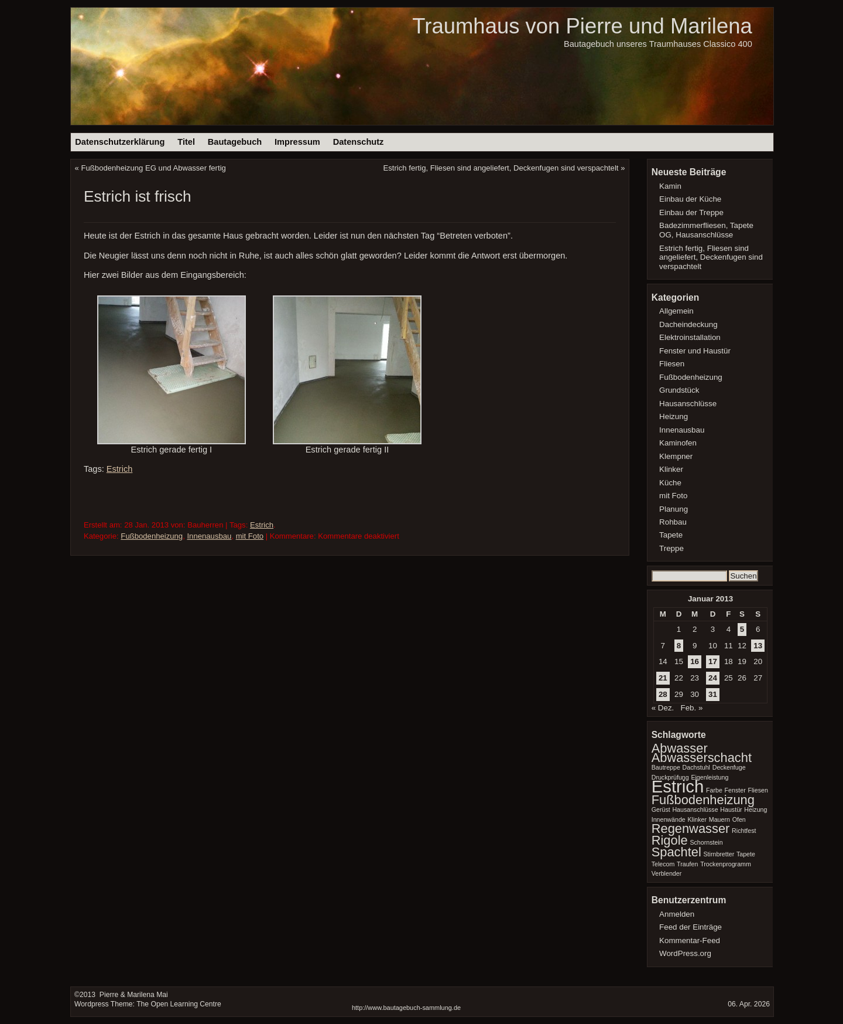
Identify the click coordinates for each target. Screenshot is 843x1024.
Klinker (671, 469)
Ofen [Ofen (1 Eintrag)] (739, 819)
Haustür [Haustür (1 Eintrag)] (731, 809)
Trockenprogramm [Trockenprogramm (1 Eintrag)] (725, 863)
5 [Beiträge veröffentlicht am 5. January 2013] (742, 629)
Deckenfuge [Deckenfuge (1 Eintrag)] (729, 767)
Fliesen (671, 363)
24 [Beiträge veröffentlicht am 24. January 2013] (712, 677)
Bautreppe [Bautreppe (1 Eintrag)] (666, 767)
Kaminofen (678, 442)
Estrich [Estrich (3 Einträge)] (678, 786)
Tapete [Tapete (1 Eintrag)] (745, 854)
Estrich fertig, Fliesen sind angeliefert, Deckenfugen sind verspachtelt (501, 168)
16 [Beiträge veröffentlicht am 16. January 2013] (694, 661)
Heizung (673, 416)
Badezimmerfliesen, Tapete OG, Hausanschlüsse (706, 230)
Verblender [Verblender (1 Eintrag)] (667, 873)
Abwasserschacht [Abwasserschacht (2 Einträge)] (702, 757)
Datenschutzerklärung (120, 142)
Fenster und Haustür (695, 350)
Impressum (297, 142)
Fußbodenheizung (152, 536)
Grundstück (679, 390)
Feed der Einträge (690, 927)
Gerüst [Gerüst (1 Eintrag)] (661, 809)
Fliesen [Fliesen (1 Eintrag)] (757, 790)
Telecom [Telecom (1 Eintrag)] (663, 863)
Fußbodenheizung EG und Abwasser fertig (153, 168)
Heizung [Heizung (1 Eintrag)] (755, 809)
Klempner (676, 456)
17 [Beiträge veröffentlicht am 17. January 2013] (712, 661)
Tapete (671, 534)
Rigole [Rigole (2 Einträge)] (670, 840)
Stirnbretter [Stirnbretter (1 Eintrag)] (718, 854)
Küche (670, 482)
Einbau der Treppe (691, 212)
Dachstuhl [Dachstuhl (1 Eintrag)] (696, 767)
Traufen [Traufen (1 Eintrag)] (687, 863)
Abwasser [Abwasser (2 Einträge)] (680, 748)
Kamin (670, 186)
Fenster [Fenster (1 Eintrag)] (735, 790)
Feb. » (691, 707)
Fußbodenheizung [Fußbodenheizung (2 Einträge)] (703, 799)
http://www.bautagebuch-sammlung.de (406, 1007)
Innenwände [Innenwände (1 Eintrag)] (669, 819)
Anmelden (676, 914)
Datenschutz (358, 142)
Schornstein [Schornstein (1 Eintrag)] (706, 842)
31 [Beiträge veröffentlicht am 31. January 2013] (712, 694)
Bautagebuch (235, 142)
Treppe (671, 548)
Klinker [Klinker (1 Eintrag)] (697, 819)
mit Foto (249, 536)
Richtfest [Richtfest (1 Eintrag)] (744, 830)
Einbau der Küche (690, 199)
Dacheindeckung (688, 324)
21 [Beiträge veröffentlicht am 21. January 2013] (663, 677)
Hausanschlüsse (688, 403)
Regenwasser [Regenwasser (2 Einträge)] (691, 828)
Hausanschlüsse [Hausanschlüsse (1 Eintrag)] (695, 809)
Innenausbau (209, 536)
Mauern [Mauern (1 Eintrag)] (719, 819)
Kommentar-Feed (689, 940)
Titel (186, 142)
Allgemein (676, 311)
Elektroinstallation (690, 337)
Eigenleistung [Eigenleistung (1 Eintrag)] (709, 777)
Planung (673, 509)
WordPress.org (685, 953)
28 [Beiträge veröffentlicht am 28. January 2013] (663, 694)
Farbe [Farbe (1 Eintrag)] (714, 790)
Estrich (120, 469)
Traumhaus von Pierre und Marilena (582, 26)
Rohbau (673, 522)
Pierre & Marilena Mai (132, 995)
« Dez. (663, 707)
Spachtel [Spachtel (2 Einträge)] (676, 852)
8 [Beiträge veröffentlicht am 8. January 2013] (679, 645)
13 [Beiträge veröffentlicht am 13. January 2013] (757, 645)
